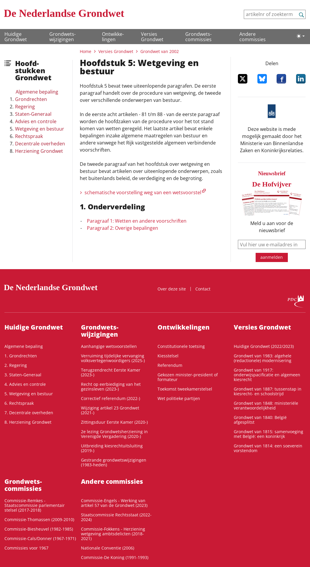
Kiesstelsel (168, 356)
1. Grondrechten (20, 356)
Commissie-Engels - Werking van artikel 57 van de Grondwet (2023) (114, 503)
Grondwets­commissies (198, 37)
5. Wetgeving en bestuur (28, 393)
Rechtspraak (29, 136)
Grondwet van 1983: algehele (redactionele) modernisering (262, 358)
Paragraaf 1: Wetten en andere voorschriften (136, 221)
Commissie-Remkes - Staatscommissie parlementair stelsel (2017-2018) (34, 505)
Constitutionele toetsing (181, 346)
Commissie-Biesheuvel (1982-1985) (38, 529)
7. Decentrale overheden (28, 412)
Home (85, 51)
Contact (202, 289)
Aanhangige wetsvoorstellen (109, 346)
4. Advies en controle (25, 384)
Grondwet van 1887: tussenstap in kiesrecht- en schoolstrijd (267, 391)
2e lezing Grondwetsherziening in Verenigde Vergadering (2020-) (114, 434)
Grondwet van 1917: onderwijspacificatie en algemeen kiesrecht (267, 374)
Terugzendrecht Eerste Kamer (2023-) (110, 372)
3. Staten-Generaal (22, 375)
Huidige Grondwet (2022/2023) (264, 346)
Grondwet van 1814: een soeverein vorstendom (268, 448)
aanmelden (271, 257)
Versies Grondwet (152, 37)
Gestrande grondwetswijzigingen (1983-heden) (113, 462)
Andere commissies (252, 37)
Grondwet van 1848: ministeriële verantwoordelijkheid (266, 405)
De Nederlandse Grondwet (64, 13)
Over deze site (172, 289)
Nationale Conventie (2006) (107, 548)
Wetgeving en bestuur (39, 129)
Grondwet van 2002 (159, 51)
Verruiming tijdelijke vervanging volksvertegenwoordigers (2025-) (113, 358)
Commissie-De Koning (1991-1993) (114, 557)
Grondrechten (31, 99)
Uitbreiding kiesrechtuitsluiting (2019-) (112, 448)
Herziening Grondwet (39, 151)
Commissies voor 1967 (26, 548)
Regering (25, 106)
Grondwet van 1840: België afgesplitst (260, 420)
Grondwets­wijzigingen (62, 37)
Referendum (170, 365)
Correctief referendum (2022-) (110, 398)
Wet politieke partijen (179, 398)
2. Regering (15, 365)
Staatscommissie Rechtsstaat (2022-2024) (116, 517)
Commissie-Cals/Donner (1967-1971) (40, 538)
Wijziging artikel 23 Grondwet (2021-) (110, 410)
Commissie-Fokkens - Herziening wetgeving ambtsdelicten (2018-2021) (113, 533)
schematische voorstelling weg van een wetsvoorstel (143, 192)
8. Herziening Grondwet (27, 422)
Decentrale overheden (40, 143)
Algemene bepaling (37, 92)
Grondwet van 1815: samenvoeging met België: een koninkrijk (268, 434)
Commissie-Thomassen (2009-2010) (39, 519)
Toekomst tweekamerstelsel (185, 389)
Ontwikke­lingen (113, 37)
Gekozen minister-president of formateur (188, 377)
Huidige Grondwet (15, 37)
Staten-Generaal (33, 114)
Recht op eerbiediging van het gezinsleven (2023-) (111, 386)
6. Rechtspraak (19, 403)
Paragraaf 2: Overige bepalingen (122, 228)
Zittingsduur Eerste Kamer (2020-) (114, 422)
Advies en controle (35, 121)
